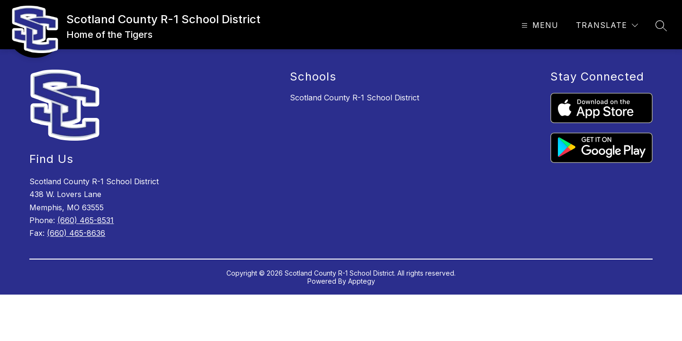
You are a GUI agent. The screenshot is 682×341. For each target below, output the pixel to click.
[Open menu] (538, 25)
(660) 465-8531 (85, 220)
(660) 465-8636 (76, 233)
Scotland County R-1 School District (354, 97)
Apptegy (361, 281)
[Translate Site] (607, 25)
